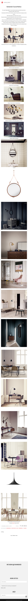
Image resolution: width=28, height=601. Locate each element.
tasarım (24, 528)
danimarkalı (8, 528)
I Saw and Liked (11, 600)
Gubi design (13, 528)
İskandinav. (20, 528)
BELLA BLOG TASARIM (19, 600)
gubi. (17, 528)
